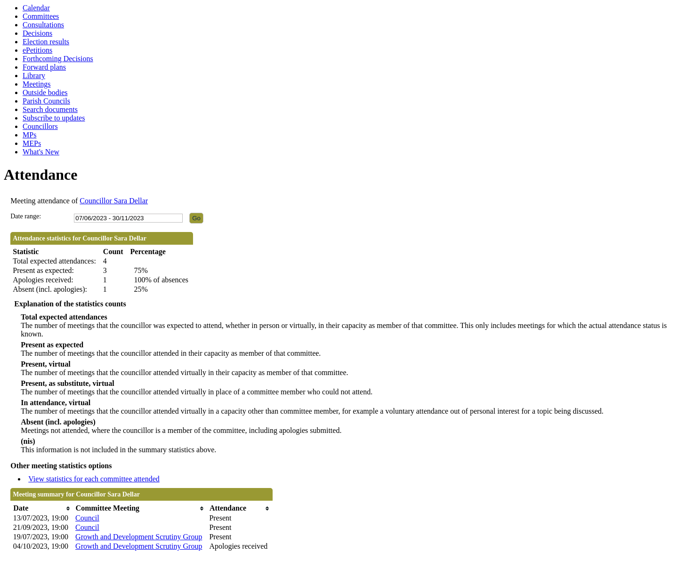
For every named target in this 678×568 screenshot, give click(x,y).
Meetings (37, 84)
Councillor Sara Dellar (114, 201)
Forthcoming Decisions (58, 59)
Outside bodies (45, 92)
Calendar (36, 8)
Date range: (25, 216)
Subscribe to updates (54, 118)
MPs (29, 135)
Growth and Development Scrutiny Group (138, 537)
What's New (41, 152)
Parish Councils (46, 101)
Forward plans (44, 67)
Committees (41, 16)
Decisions (37, 33)
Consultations (43, 25)
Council (87, 518)
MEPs (32, 143)
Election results (46, 42)
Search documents (50, 109)
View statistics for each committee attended (94, 479)
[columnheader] (42, 508)
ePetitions (37, 50)
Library (34, 76)
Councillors (40, 126)
